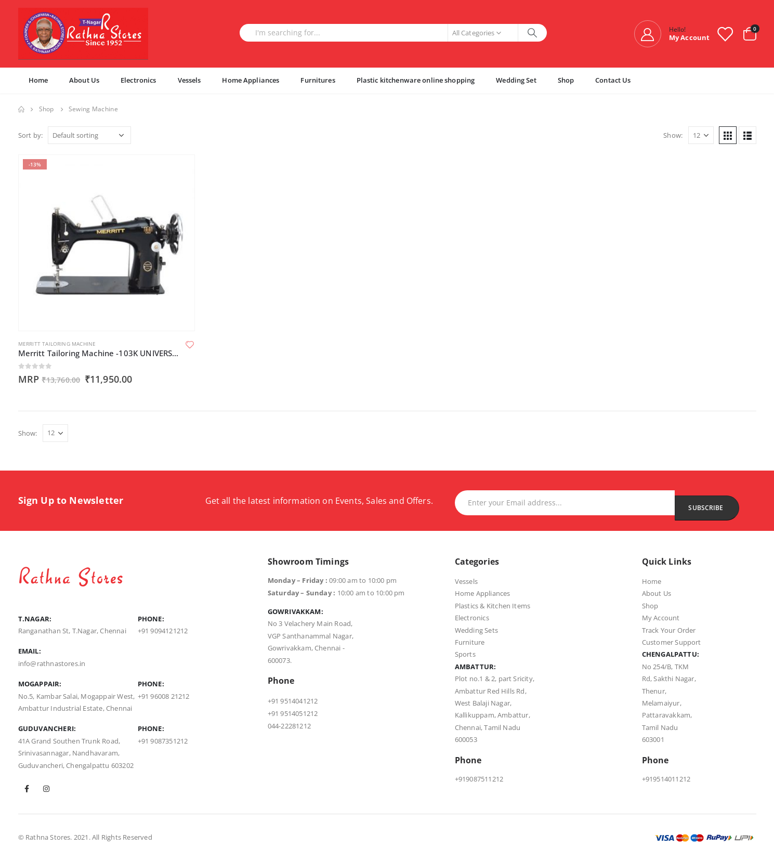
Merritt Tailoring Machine (57, 343)
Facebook (27, 789)
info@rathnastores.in (52, 663)
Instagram (46, 789)
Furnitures (317, 80)
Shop (566, 80)
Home (38, 80)
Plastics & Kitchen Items (493, 605)
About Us (84, 80)
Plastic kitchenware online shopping (416, 80)
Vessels (189, 80)
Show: (673, 135)
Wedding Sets (476, 630)
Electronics (138, 80)
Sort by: (30, 135)
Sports (465, 654)
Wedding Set (516, 80)
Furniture (470, 642)
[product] (106, 243)
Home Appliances (250, 80)
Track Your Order (669, 630)
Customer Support (671, 642)
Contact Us (613, 80)
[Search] (532, 33)
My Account (661, 617)
